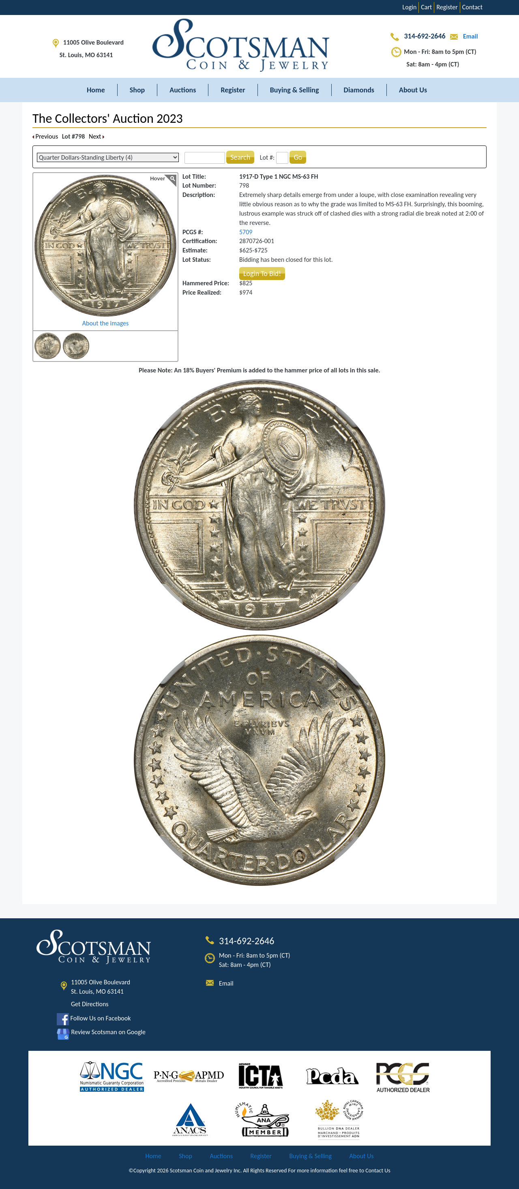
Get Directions (90, 1004)
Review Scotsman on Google (101, 1032)
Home (96, 90)
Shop (137, 90)
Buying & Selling (294, 90)
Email (462, 36)
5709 (245, 232)
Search (240, 157)
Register (446, 7)
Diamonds (359, 90)
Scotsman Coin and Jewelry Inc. (206, 1170)
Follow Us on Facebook (94, 1018)
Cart (426, 7)
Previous (45, 136)
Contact (472, 7)
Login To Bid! (262, 273)
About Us (413, 90)
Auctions (182, 90)
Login (410, 7)
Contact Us (377, 1170)
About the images (105, 323)
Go (298, 157)
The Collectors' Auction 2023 (107, 118)
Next (96, 136)
